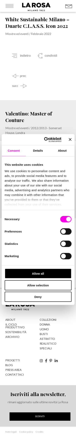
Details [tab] (38, 150)
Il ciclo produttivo (15, 326)
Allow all (38, 273)
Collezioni (48, 319)
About (10, 319)
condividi (51, 55)
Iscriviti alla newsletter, (38, 394)
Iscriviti (40, 416)
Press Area (13, 369)
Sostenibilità (15, 332)
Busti (44, 334)
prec (23, 75)
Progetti (12, 360)
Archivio (12, 336)
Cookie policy (26, 431)
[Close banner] (70, 139)
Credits (39, 431)
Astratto (47, 338)
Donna (45, 324)
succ (15, 85)
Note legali (11, 431)
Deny (38, 296)
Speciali (46, 348)
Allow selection (38, 285)
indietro (25, 55)
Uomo (44, 329)
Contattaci (14, 374)
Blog (9, 365)
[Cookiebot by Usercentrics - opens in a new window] (45, 139)
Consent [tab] (14, 150)
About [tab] (62, 150)
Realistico (48, 343)
